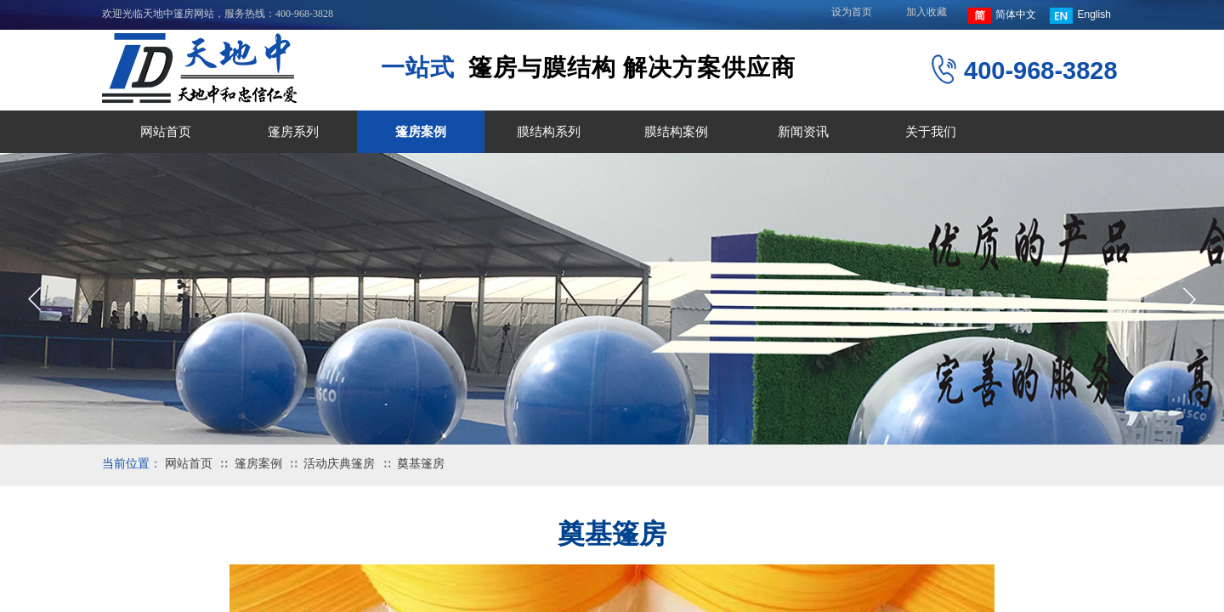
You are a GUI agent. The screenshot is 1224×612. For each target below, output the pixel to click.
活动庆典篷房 (339, 463)
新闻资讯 (803, 132)
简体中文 (1002, 16)
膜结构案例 (676, 132)
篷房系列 (293, 132)
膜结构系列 (549, 132)
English (1080, 16)
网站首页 (165, 132)
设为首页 (851, 12)
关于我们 (930, 132)
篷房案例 (420, 132)
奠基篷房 (421, 463)
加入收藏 (926, 12)
